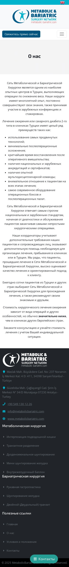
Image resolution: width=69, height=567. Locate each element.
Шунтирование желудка (23, 496)
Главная (12, 524)
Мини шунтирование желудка (27, 463)
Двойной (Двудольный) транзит (28, 504)
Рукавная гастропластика (23, 487)
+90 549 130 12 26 (20, 404)
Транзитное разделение (23, 445)
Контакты (13, 550)
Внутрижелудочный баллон (26, 472)
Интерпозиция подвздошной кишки (31, 437)
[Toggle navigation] (62, 34)
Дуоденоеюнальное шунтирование (31, 454)
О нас (10, 533)
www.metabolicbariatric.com (26, 418)
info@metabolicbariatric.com (26, 411)
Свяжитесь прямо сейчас (21, 34)
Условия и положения (21, 542)
